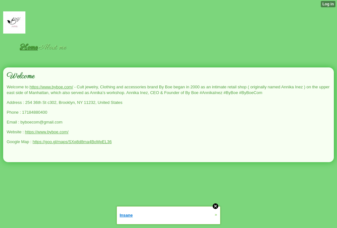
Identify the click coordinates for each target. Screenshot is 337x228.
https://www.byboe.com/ (51, 87)
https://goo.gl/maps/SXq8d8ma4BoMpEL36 (72, 141)
